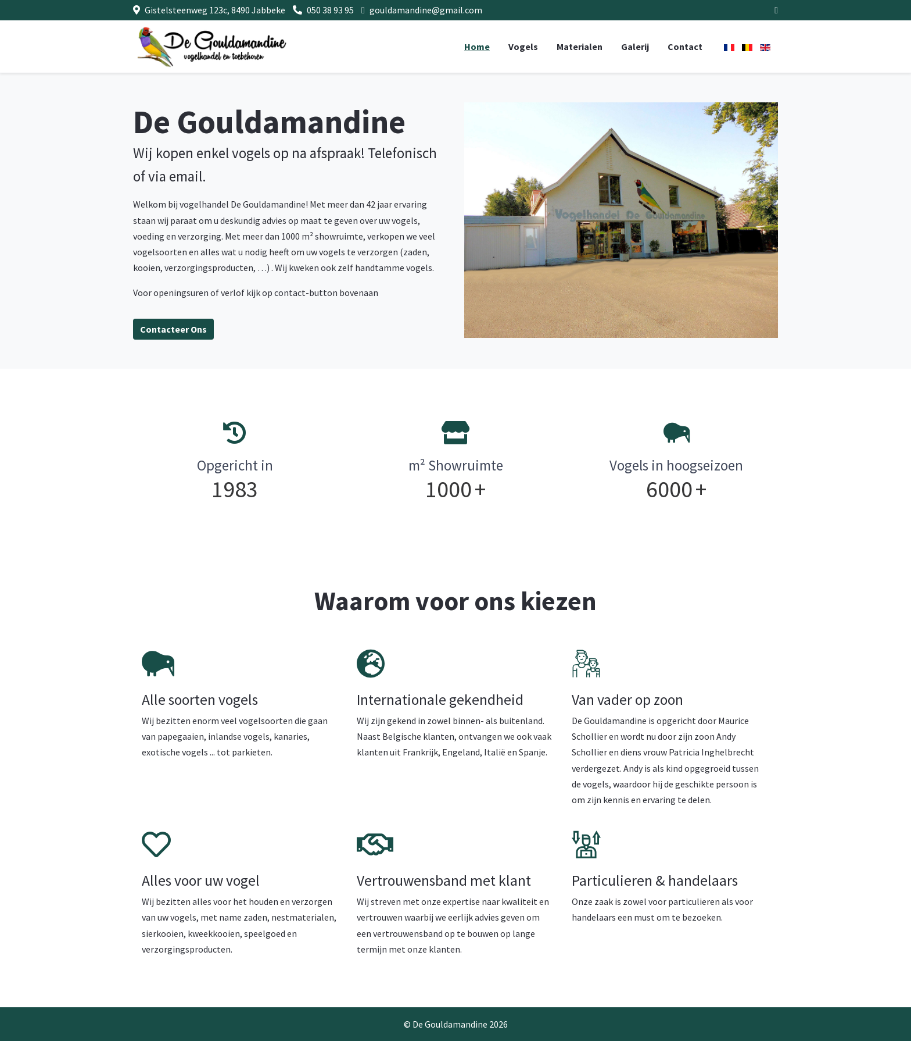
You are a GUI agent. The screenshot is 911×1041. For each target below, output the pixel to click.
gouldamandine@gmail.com (426, 10)
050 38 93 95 (330, 10)
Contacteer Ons (173, 329)
